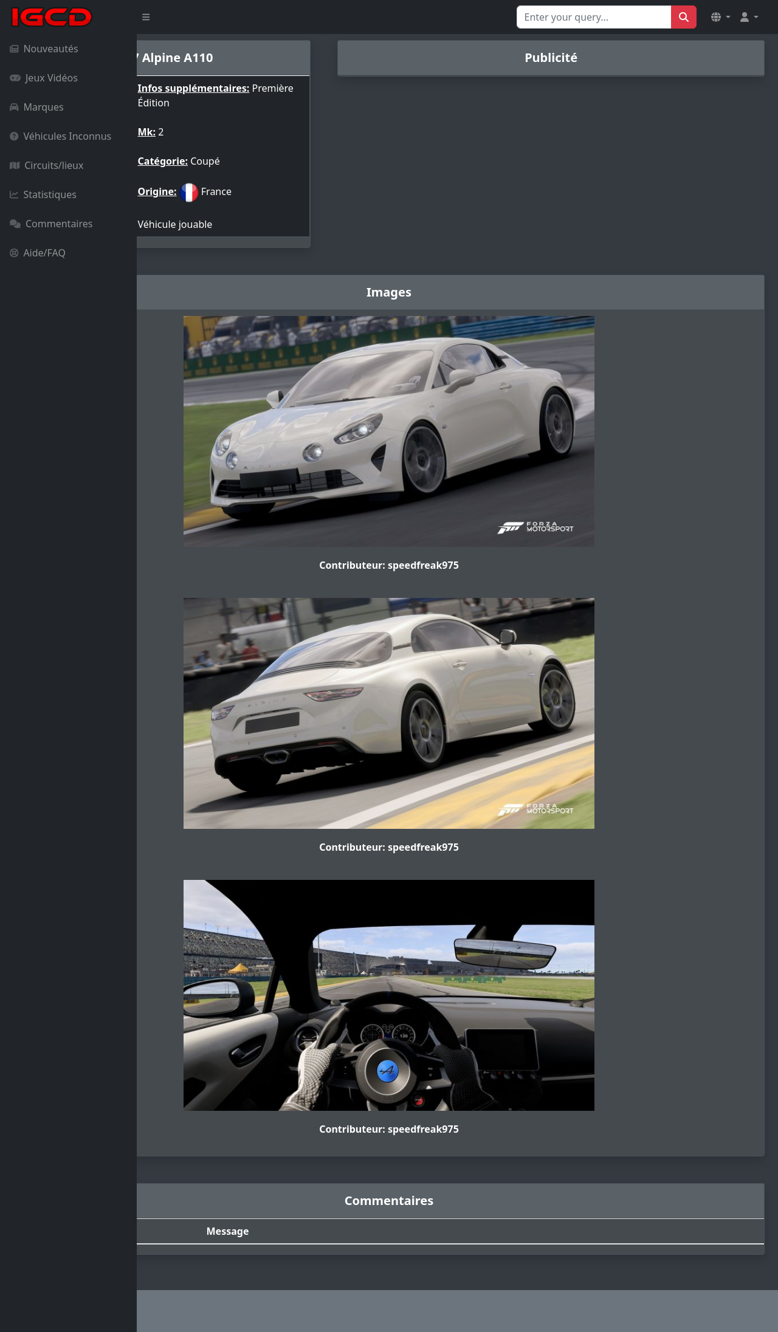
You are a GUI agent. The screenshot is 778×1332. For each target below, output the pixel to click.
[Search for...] (594, 17)
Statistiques (43, 194)
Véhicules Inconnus (60, 136)
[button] (720, 17)
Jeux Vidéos (44, 77)
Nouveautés (44, 48)
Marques (37, 107)
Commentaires (51, 223)
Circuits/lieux (46, 165)
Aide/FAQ (38, 252)
